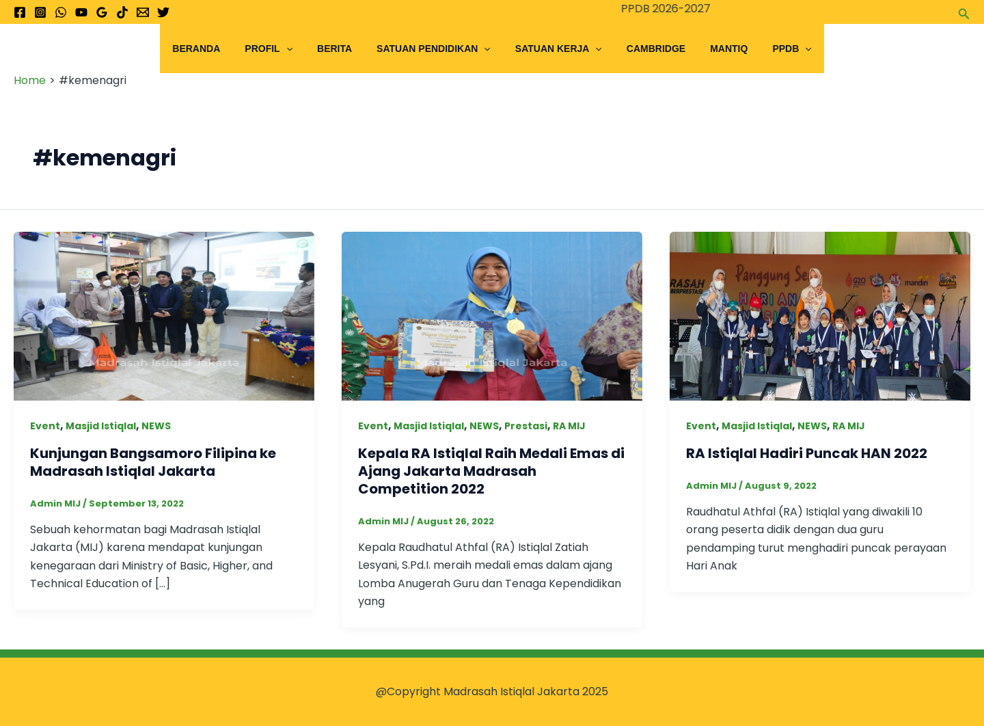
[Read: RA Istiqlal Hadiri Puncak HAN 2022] (820, 315)
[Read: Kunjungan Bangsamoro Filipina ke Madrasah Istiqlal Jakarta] (164, 315)
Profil (282, 48)
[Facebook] (20, 12)
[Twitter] (163, 12)
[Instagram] (40, 12)
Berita (342, 48)
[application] (300, 48)
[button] (964, 12)
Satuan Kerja (555, 48)
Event (45, 426)
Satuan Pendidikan (436, 48)
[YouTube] (81, 12)
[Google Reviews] (102, 12)
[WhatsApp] (61, 12)
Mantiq (715, 48)
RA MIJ (569, 426)
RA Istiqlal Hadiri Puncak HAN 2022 (806, 453)
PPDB (772, 48)
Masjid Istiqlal (101, 426)
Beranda (215, 48)
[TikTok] (122, 12)
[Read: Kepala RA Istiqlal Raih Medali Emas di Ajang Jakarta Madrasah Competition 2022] (492, 315)
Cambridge (647, 48)
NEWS (156, 426)
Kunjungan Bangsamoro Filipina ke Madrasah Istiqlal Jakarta (153, 462)
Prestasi (525, 426)
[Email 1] (143, 12)
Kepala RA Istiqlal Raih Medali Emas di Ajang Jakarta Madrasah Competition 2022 (491, 471)
